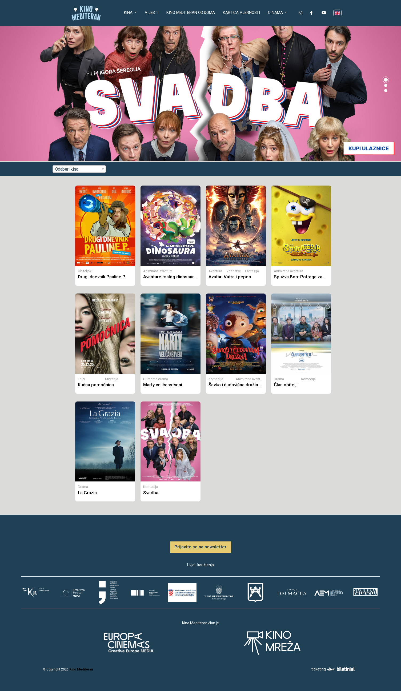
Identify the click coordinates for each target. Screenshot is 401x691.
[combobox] (79, 169)
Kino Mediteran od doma (191, 12)
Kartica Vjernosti (241, 12)
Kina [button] (129, 12)
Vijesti (151, 12)
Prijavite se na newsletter (200, 546)
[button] (386, 80)
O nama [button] (276, 12)
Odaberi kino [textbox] (66, 169)
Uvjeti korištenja (200, 565)
